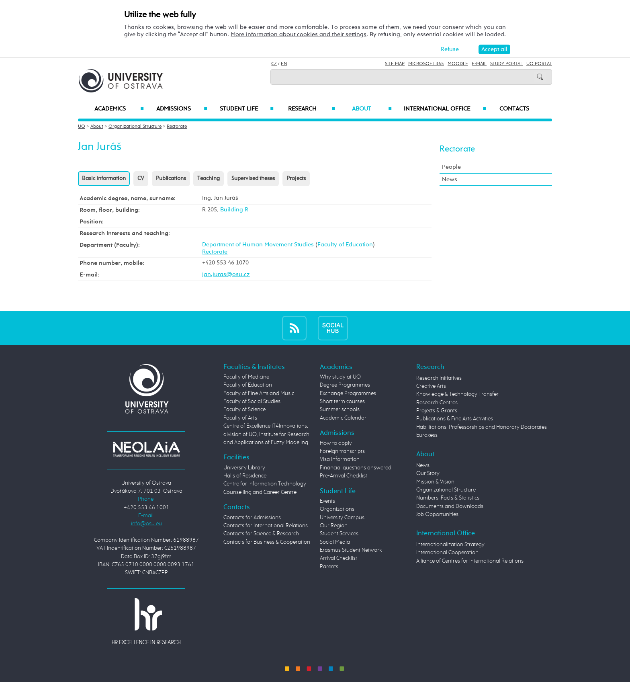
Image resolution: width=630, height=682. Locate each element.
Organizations (337, 509)
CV (140, 178)
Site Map (395, 63)
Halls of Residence (244, 476)
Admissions (181, 109)
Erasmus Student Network (351, 550)
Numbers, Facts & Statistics (447, 498)
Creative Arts (431, 386)
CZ (274, 63)
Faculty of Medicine (246, 377)
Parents (329, 566)
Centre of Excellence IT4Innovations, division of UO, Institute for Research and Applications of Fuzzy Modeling (266, 434)
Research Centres (437, 403)
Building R (234, 210)
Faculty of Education (345, 245)
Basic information (104, 178)
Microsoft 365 (426, 63)
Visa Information (340, 459)
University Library (244, 468)
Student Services (339, 534)
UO (81, 126)
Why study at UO (340, 377)
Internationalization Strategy (450, 544)
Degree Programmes (345, 385)
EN (284, 63)
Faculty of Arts (240, 418)
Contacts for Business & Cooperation (266, 542)
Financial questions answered (355, 468)
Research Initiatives (439, 378)
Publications (171, 178)
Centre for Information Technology (264, 484)
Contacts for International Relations (265, 525)
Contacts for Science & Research (261, 534)
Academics (119, 109)
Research (311, 109)
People (451, 167)
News (449, 179)
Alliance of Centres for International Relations (470, 561)
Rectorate (177, 126)
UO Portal (539, 63)
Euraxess (427, 435)
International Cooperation (447, 552)
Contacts (514, 109)
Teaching (208, 178)
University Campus (342, 517)
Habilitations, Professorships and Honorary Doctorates (481, 427)
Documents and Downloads (449, 506)
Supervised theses (253, 178)
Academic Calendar (343, 418)
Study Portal (506, 63)
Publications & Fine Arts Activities (454, 419)
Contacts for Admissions (252, 517)
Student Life (247, 109)
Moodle (458, 63)
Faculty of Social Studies (251, 401)
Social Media (335, 542)
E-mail (479, 63)
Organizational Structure (135, 126)
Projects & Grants (436, 411)
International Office (445, 109)
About (372, 109)
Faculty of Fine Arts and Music (258, 393)
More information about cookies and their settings (298, 34)
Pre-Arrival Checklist (343, 476)
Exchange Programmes (348, 393)
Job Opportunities (437, 514)
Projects (296, 178)
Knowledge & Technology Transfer (457, 394)
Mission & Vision (435, 482)
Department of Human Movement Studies (258, 245)
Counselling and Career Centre (260, 492)
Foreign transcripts (342, 451)
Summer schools (340, 409)
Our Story (428, 473)
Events (327, 501)
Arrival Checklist (338, 558)
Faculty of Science (244, 409)
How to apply (336, 443)
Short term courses (342, 401)
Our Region (334, 525)
